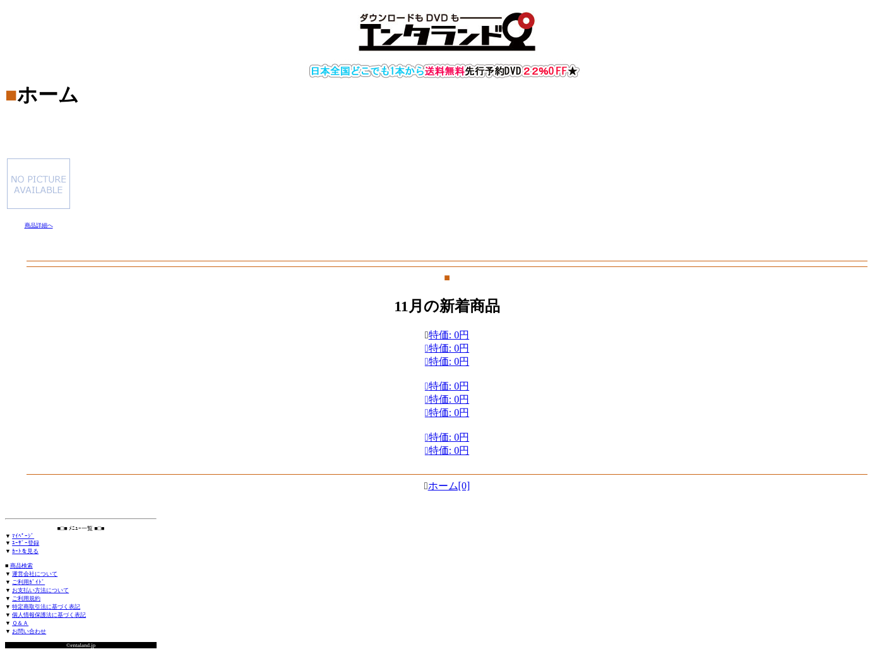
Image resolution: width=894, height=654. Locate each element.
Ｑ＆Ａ (20, 623)
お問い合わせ (29, 631)
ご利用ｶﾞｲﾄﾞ (28, 582)
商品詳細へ (39, 225)
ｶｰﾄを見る (25, 551)
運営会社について (34, 574)
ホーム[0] (449, 485)
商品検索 (21, 565)
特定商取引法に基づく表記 (46, 606)
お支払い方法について (40, 590)
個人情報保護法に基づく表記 (49, 615)
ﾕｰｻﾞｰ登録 (25, 543)
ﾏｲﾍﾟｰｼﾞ (23, 536)
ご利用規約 (26, 598)
